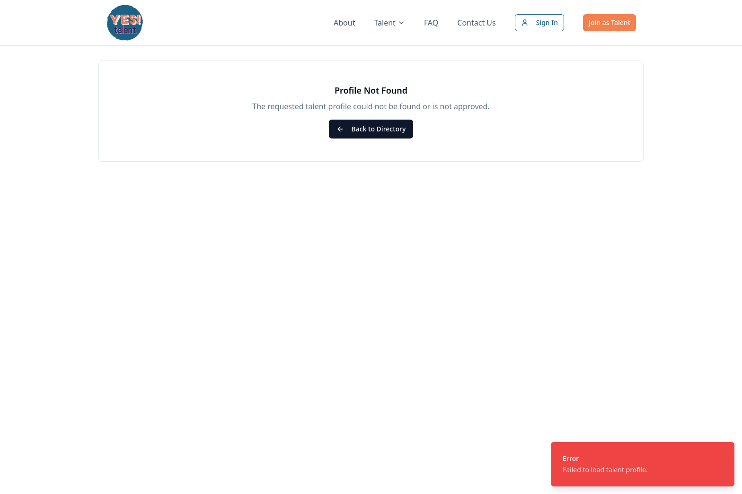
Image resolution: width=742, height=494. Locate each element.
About (344, 22)
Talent (389, 22)
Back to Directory (371, 128)
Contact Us (476, 22)
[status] (642, 464)
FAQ (431, 22)
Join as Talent (609, 22)
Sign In (539, 22)
